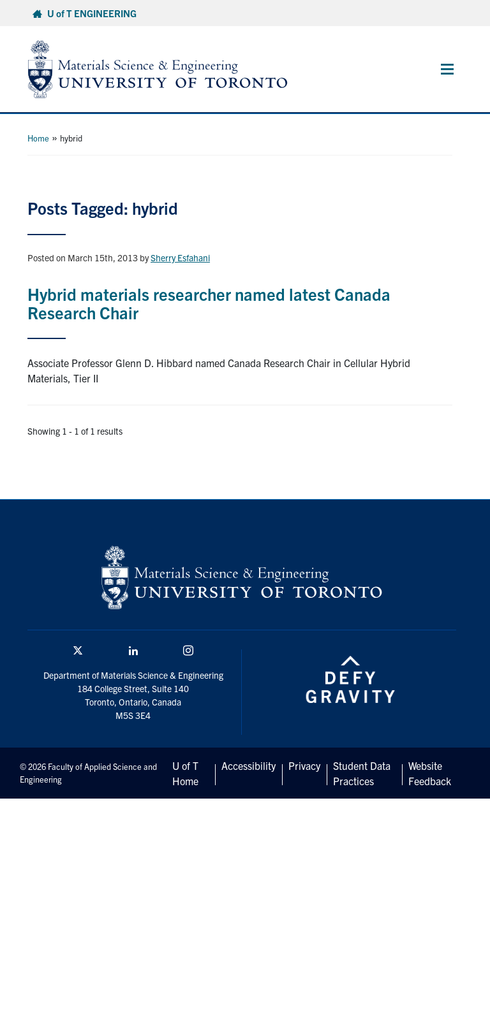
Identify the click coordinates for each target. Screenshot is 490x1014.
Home (38, 138)
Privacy (304, 765)
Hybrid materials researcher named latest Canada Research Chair (208, 302)
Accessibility (248, 765)
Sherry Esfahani (180, 257)
